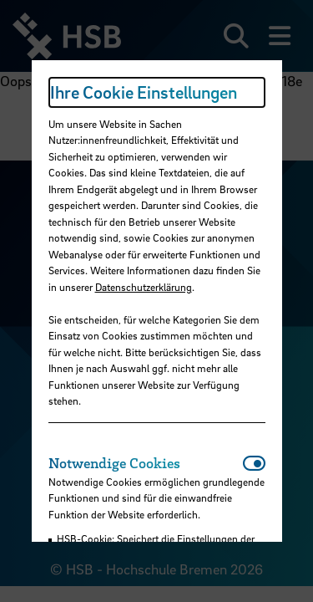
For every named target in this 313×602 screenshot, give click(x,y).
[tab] (145, 463)
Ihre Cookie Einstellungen (143, 92)
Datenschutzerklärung (143, 286)
